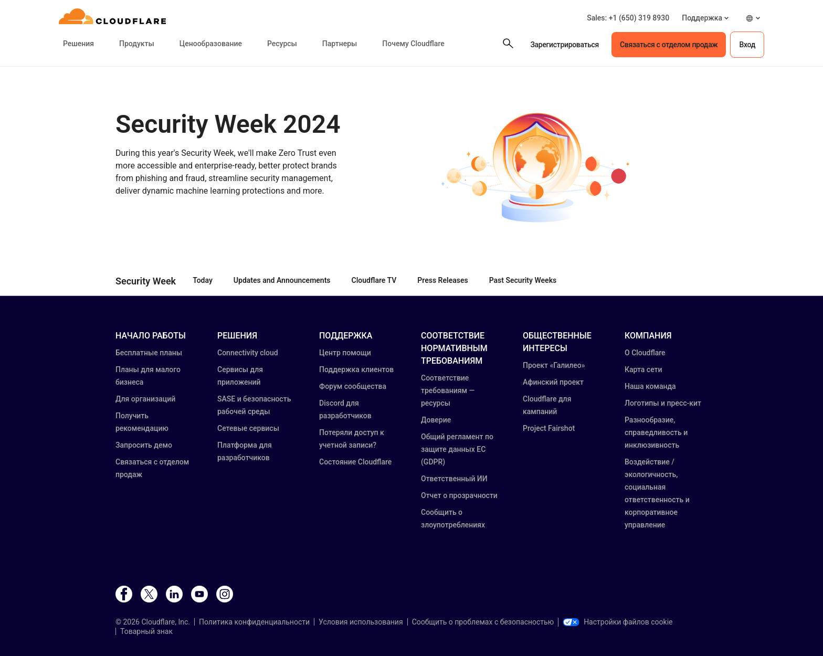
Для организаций (145, 399)
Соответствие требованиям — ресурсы (447, 390)
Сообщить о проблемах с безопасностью (483, 622)
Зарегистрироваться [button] (564, 44)
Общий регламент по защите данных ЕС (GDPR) (457, 449)
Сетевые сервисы (248, 428)
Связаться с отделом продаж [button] (669, 44)
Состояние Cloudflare (355, 462)
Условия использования (361, 622)
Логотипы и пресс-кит (663, 403)
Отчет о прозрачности (459, 495)
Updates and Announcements (282, 280)
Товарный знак (146, 631)
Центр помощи (345, 352)
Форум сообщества (352, 386)
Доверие (436, 420)
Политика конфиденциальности (254, 622)
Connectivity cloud (247, 352)
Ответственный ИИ (454, 478)
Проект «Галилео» (554, 365)
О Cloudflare (645, 352)
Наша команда (650, 386)
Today (203, 280)
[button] (705, 18)
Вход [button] (747, 44)
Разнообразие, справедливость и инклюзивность (656, 432)
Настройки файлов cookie (617, 622)
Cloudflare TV (374, 280)
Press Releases (442, 280)
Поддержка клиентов (356, 369)
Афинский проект (553, 382)
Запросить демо (143, 445)
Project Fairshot (549, 428)
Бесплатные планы (148, 352)
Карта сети (643, 369)
